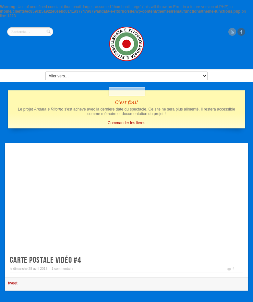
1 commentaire (62, 268)
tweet (13, 283)
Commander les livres (126, 123)
